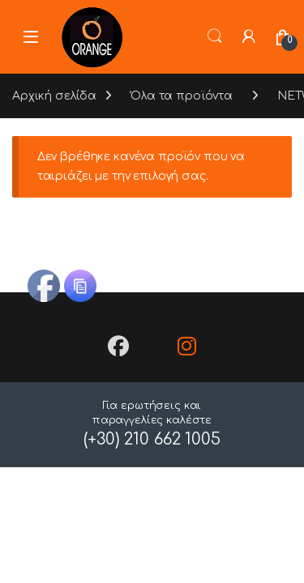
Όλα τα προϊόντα (182, 96)
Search (215, 36)
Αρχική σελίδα (54, 96)
